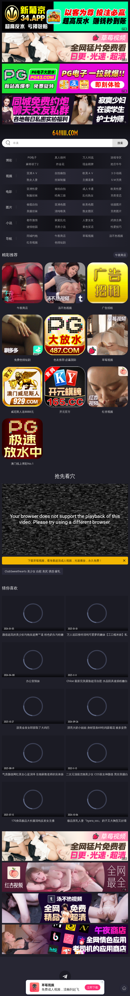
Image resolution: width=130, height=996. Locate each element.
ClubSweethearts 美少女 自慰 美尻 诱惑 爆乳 (32, 571)
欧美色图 (88, 204)
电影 (9, 191)
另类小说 (60, 227)
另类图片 (116, 211)
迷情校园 (32, 227)
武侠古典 (116, 220)
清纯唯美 (60, 211)
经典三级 (60, 195)
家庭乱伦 (60, 220)
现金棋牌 (88, 164)
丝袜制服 (60, 180)
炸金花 (60, 164)
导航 (9, 238)
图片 (9, 207)
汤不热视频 (116, 236)
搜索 (120, 143)
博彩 (9, 160)
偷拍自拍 (60, 189)
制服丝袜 (32, 195)
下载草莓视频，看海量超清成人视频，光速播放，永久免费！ (77, 560)
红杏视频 (32, 242)
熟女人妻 (32, 180)
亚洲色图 (60, 204)
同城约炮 (32, 236)
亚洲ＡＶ (32, 173)
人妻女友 (88, 220)
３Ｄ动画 (116, 173)
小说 (9, 223)
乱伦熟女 (88, 195)
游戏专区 (116, 157)
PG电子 (32, 157)
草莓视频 (88, 236)
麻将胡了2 (32, 164)
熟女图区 (88, 211)
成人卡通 (88, 189)
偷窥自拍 (32, 204)
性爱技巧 (116, 227)
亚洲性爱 (32, 189)
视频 (9, 176)
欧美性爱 (116, 189)
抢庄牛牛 (116, 164)
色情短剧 (60, 242)
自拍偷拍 (60, 173)
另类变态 (116, 195)
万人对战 (88, 157)
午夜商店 (60, 236)
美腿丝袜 (32, 211)
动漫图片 (116, 204)
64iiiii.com (65, 133)
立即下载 (92, 987)
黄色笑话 (88, 227)
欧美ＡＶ (88, 173)
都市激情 (32, 220)
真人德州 (60, 157)
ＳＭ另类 (116, 180)
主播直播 (88, 180)
